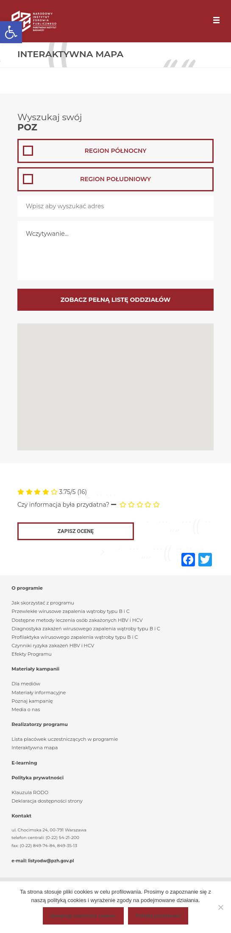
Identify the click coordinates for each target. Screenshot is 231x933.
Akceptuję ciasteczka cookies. (83, 916)
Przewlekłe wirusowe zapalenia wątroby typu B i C (70, 611)
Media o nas (25, 709)
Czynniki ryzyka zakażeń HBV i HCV (52, 646)
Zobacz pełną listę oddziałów (116, 300)
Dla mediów (25, 684)
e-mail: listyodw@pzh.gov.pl (42, 861)
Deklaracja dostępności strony (47, 801)
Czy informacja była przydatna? (63, 504)
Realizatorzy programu (39, 724)
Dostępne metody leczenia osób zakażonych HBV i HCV (76, 620)
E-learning (24, 763)
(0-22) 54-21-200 (63, 837)
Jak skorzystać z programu (42, 603)
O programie (27, 588)
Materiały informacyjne (38, 693)
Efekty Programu (31, 654)
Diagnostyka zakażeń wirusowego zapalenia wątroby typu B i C (85, 629)
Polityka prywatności (37, 778)
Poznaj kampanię (32, 701)
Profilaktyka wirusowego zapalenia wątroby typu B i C (74, 637)
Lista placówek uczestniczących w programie (64, 739)
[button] (11, 32)
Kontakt (21, 816)
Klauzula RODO (29, 792)
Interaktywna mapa (34, 748)
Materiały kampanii (35, 669)
